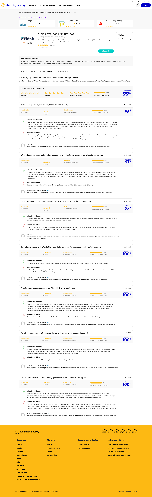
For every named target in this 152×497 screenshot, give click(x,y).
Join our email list (111, 2)
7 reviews (52, 45)
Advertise (147, 2)
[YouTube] (122, 431)
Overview (23, 71)
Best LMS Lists (21, 473)
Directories (20, 466)
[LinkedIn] (116, 431)
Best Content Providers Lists (26, 476)
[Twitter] (110, 431)
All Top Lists (20, 469)
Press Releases (21, 455)
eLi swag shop (52, 455)
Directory (27, 12)
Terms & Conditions (22, 491)
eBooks (19, 448)
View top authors (84, 448)
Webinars (19, 452)
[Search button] (138, 5)
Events (18, 459)
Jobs (18, 462)
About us (50, 445)
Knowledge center (53, 448)
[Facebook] (104, 431)
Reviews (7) (51, 71)
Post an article (136, 2)
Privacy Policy (37, 491)
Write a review (124, 2)
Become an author (84, 445)
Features (33, 71)
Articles (19, 445)
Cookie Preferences (51, 491)
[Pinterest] (128, 431)
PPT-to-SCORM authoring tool (28, 480)
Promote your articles (116, 452)
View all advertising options (120, 455)
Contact (50, 452)
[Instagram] (134, 431)
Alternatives (63, 71)
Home (21, 12)
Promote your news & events (118, 448)
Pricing (42, 71)
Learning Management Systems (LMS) (44, 12)
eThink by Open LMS (63, 12)
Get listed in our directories (118, 445)
